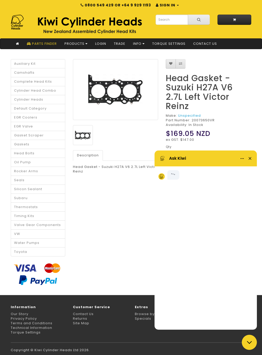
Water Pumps (26, 242)
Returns (80, 318)
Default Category (30, 108)
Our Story (19, 313)
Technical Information (31, 327)
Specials (143, 318)
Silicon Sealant (28, 189)
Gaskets (21, 144)
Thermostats (26, 207)
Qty (169, 147)
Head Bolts (24, 153)
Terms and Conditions (31, 323)
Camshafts (24, 72)
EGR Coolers (25, 117)
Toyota (20, 251)
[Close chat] (249, 342)
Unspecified (189, 115)
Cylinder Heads (28, 99)
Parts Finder (42, 43)
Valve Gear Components (37, 224)
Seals (19, 180)
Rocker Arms (26, 171)
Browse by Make (150, 313)
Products (76, 43)
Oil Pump (22, 162)
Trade (119, 43)
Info (139, 43)
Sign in (167, 5)
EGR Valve (23, 126)
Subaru (21, 198)
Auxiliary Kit (25, 63)
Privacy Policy (24, 318)
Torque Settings (168, 43)
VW (17, 233)
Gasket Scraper (29, 135)
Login (100, 43)
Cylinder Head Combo (35, 90)
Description (88, 155)
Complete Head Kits (33, 81)
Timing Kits (24, 215)
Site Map (81, 323)
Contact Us (205, 43)
